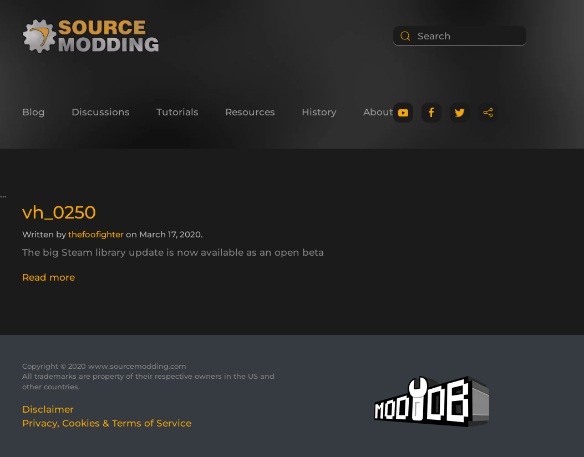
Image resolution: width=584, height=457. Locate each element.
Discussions (101, 112)
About (378, 112)
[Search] (459, 36)
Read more (48, 277)
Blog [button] (33, 112)
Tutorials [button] (177, 112)
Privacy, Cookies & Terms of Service (106, 423)
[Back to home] (94, 36)
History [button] (319, 112)
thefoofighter (96, 234)
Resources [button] (250, 112)
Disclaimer (48, 409)
